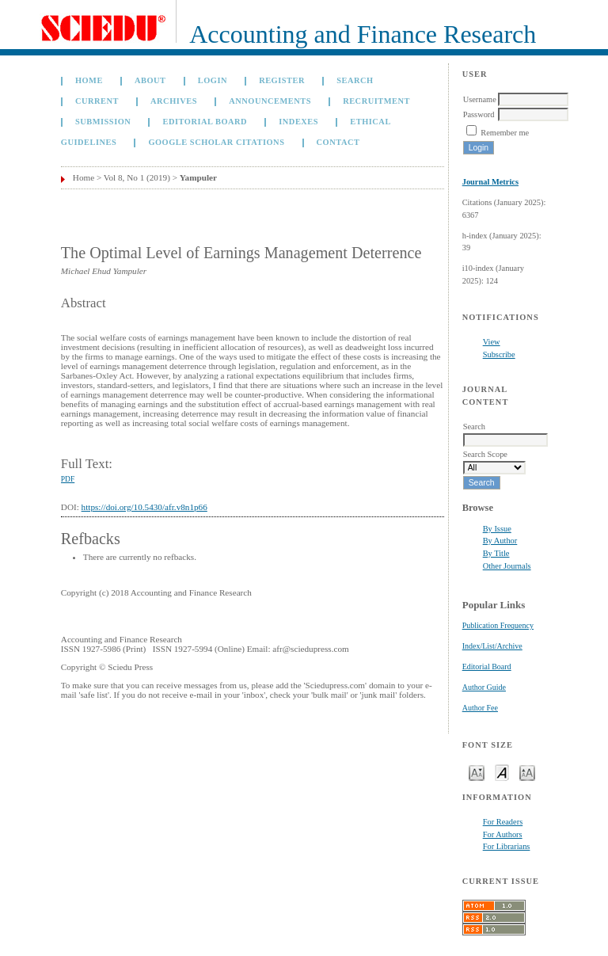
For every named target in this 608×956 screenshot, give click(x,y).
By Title (496, 553)
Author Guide (484, 687)
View (491, 341)
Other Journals (507, 566)
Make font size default (502, 772)
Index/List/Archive (492, 646)
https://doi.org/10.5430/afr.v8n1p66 (144, 507)
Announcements (270, 101)
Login (212, 80)
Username (479, 99)
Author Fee (480, 707)
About (150, 80)
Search (354, 80)
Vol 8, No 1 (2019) (137, 177)
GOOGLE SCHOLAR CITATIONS (216, 142)
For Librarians (506, 846)
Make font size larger (527, 772)
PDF (67, 479)
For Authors (502, 834)
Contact (338, 142)
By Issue (497, 528)
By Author (500, 540)
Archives (173, 101)
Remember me (505, 132)
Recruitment (376, 101)
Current (97, 101)
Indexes (298, 121)
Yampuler (198, 177)
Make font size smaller (476, 772)
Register (282, 80)
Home (89, 80)
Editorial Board (486, 666)
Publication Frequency (498, 625)
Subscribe (499, 354)
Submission (103, 121)
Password (479, 114)
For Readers (503, 821)
